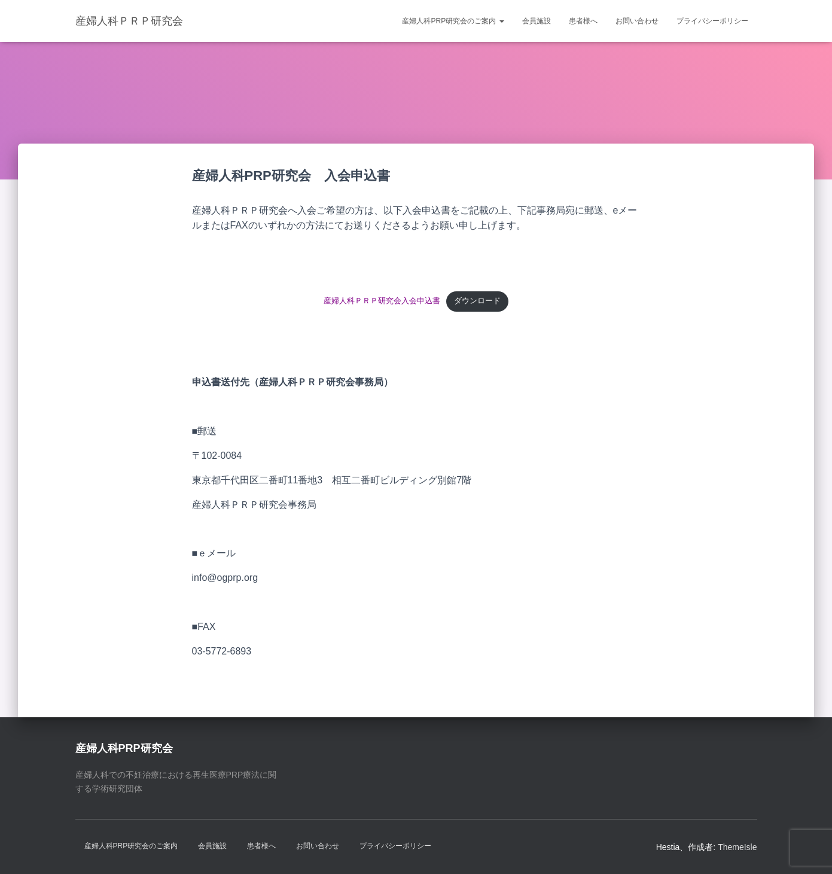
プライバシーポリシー (712, 21)
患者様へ (583, 21)
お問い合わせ (637, 21)
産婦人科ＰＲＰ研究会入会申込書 (382, 300)
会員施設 (536, 21)
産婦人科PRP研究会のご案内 (453, 21)
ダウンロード (477, 300)
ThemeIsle (737, 847)
